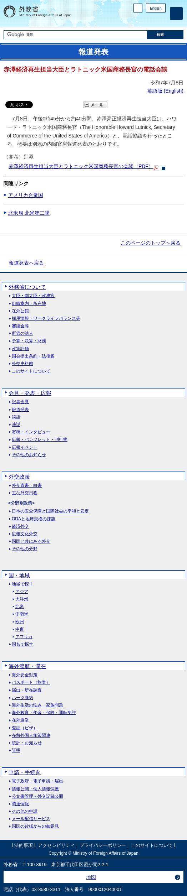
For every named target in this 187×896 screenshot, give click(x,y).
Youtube (161, 20)
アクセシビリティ (56, 845)
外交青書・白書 (27, 485)
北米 (19, 606)
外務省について (27, 287)
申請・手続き (25, 772)
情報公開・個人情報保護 (35, 789)
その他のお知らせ (29, 455)
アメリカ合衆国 (25, 195)
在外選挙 (20, 720)
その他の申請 (24, 811)
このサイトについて (31, 371)
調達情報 (20, 804)
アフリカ (23, 637)
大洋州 (21, 599)
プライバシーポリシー (103, 845)
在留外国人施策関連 (31, 735)
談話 (16, 417)
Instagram (152, 20)
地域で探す (22, 584)
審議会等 (20, 326)
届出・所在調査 (27, 690)
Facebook (143, 20)
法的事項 (23, 845)
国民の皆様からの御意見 (35, 826)
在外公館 (20, 311)
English (156, 8)
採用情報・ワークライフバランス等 (46, 318)
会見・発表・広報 (30, 393)
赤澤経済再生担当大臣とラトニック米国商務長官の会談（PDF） (81, 166)
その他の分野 (24, 549)
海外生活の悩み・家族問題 (37, 705)
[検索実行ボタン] (165, 34)
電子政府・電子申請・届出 (37, 781)
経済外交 (20, 526)
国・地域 (19, 575)
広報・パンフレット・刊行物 (39, 439)
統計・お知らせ (27, 743)
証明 (16, 750)
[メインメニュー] (176, 13)
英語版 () (165, 91)
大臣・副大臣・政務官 (33, 295)
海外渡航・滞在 (27, 666)
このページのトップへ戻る (151, 243)
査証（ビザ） (24, 728)
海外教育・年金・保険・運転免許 (44, 712)
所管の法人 (22, 333)
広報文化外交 (24, 534)
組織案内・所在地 (29, 303)
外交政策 (19, 477)
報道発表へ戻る (26, 263)
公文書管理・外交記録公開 (37, 796)
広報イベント (24, 447)
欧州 (19, 622)
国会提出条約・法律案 (33, 356)
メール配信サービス (31, 819)
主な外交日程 (24, 493)
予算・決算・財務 (29, 341)
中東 (19, 629)
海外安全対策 (24, 675)
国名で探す (22, 644)
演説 (16, 424)
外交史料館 (22, 363)
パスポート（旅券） (31, 682)
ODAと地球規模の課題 (33, 519)
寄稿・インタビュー (31, 432)
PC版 (137, 8)
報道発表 (20, 409)
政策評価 (20, 349)
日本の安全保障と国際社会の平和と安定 (50, 511)
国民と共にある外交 (31, 541)
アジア (21, 591)
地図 (91, 877)
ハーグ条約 (22, 698)
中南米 (21, 614)
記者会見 (20, 402)
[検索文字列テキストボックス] (75, 34)
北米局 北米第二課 (29, 213)
